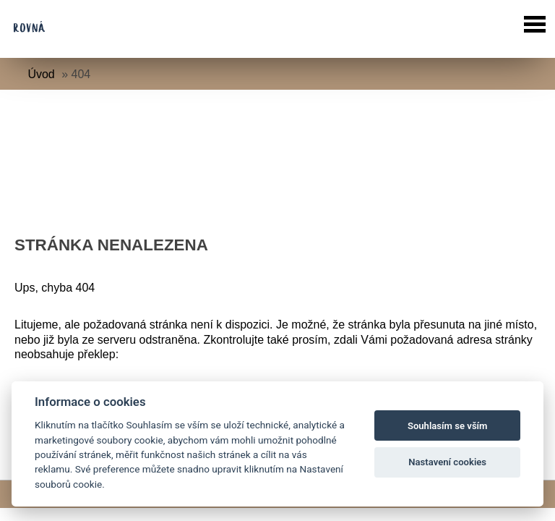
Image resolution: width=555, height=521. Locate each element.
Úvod (40, 74)
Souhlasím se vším (448, 425)
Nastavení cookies (447, 462)
